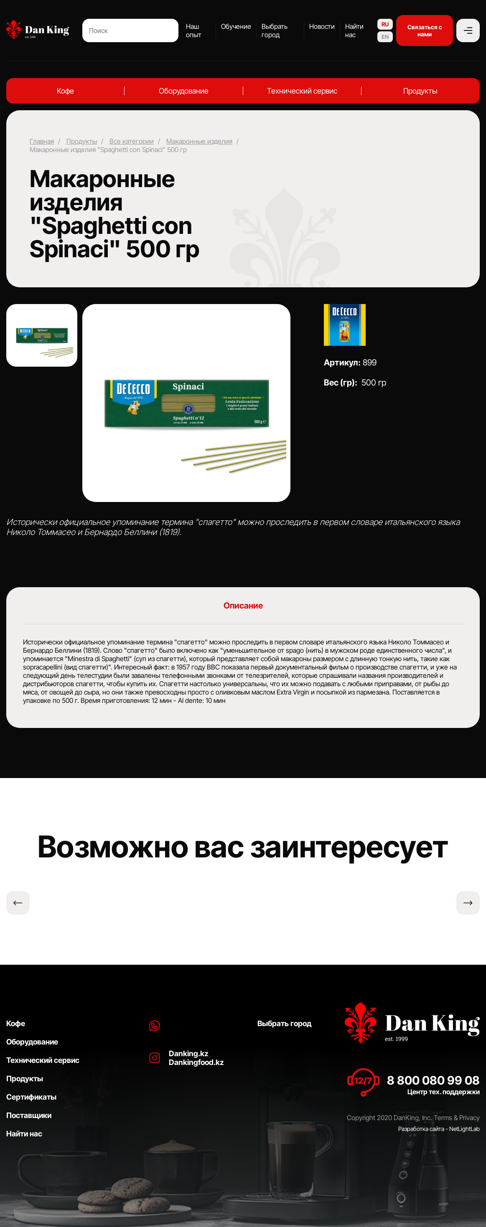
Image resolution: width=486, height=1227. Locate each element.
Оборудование (184, 90)
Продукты (420, 90)
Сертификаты (31, 1097)
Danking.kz (189, 1053)
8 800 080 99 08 (433, 1080)
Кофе (65, 90)
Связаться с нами (424, 30)
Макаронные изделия (199, 141)
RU (385, 24)
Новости (322, 26)
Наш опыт (193, 30)
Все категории (131, 141)
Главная (42, 141)
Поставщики (28, 1115)
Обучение (236, 26)
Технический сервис (302, 90)
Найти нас (354, 30)
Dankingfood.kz (196, 1062)
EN (385, 36)
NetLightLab (464, 1128)
